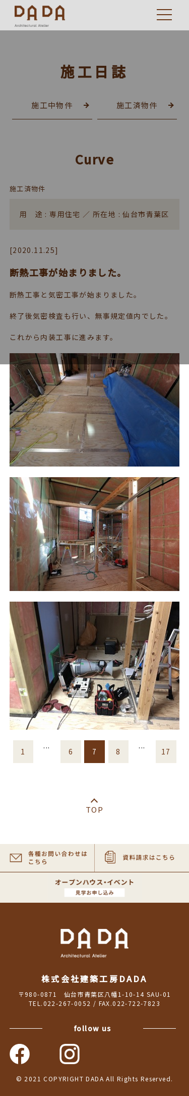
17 (166, 751)
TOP (94, 809)
